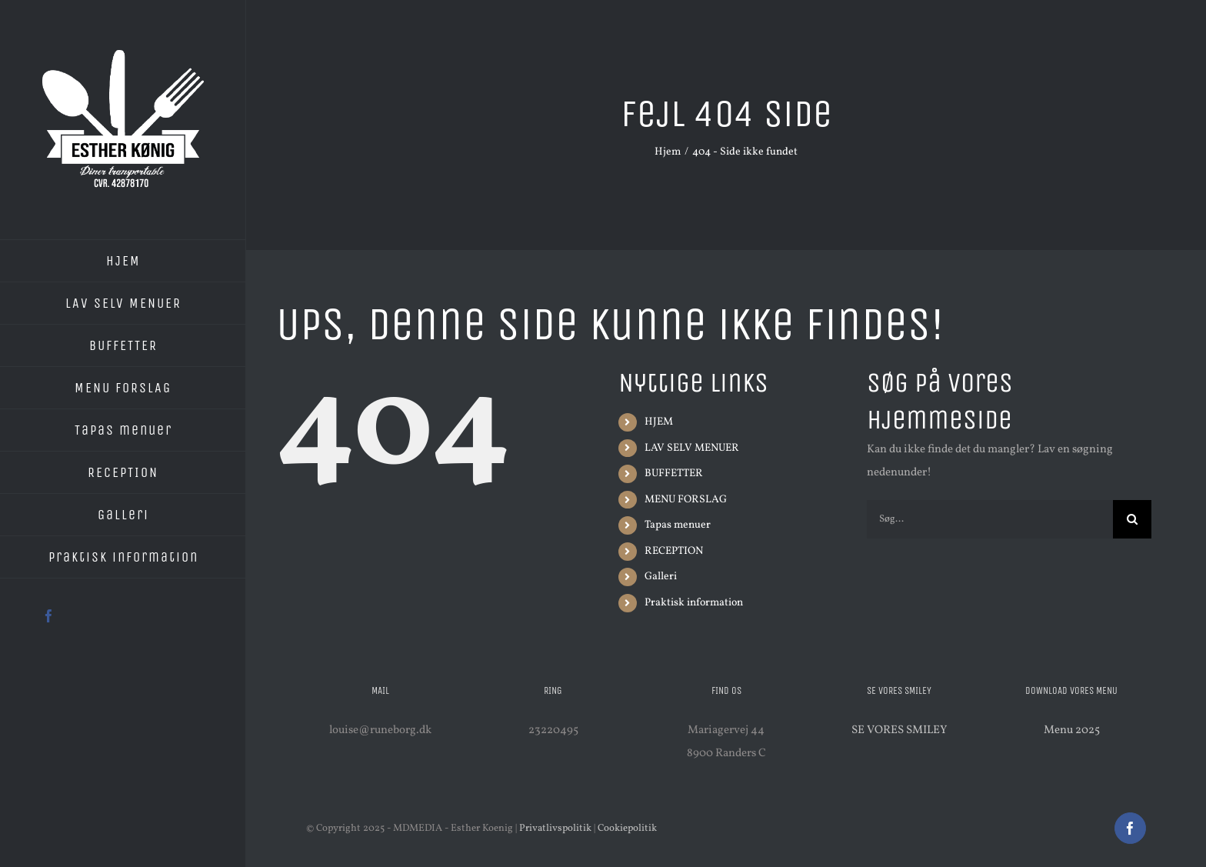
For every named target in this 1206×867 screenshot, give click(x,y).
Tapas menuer (678, 525)
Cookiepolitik (627, 828)
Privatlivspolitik (555, 828)
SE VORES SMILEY (899, 730)
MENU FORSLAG (686, 499)
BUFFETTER (674, 473)
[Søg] (1132, 519)
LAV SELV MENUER (692, 448)
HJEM (659, 422)
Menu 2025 (1072, 730)
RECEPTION (674, 551)
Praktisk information (694, 602)
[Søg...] (990, 519)
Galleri (661, 576)
